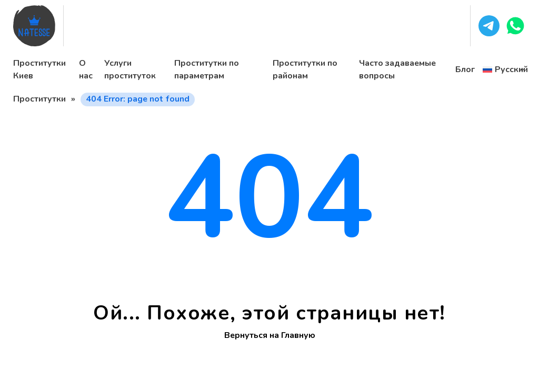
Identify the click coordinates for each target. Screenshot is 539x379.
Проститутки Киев (39, 69)
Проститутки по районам (305, 69)
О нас (86, 69)
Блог (465, 69)
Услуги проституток (130, 69)
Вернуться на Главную (269, 335)
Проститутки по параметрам (206, 69)
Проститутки (39, 99)
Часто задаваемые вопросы (397, 69)
